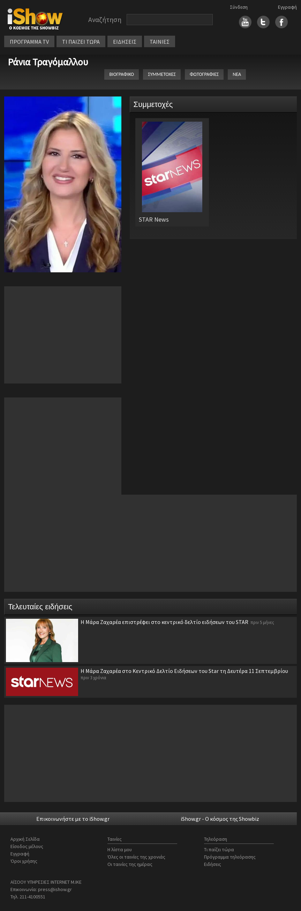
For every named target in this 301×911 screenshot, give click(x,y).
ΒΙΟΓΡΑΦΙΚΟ (121, 74)
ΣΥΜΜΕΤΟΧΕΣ (162, 74)
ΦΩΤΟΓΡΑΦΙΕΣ (204, 74)
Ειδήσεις (212, 864)
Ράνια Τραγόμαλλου (48, 62)
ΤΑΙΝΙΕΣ (160, 41)
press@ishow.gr (55, 889)
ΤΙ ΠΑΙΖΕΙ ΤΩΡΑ (81, 41)
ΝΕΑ (237, 74)
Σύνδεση (239, 7)
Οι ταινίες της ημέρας (129, 864)
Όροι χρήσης (23, 861)
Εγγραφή (287, 7)
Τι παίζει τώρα (219, 849)
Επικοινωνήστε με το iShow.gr (73, 818)
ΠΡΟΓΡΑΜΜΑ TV (29, 41)
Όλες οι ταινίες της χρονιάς (136, 857)
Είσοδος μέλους (26, 846)
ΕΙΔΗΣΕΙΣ (124, 41)
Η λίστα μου (119, 849)
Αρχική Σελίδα (25, 839)
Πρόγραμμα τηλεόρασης (230, 857)
